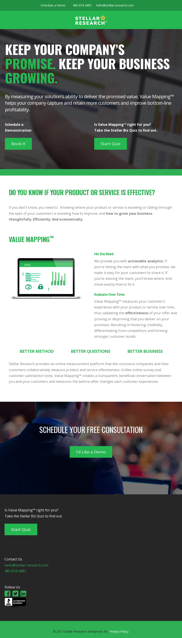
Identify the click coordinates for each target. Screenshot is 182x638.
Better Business (145, 351)
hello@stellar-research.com (26, 565)
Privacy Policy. (119, 631)
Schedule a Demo (53, 5)
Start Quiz (110, 143)
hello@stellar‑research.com (115, 5)
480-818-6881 (82, 5)
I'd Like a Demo (91, 452)
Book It (18, 143)
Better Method (36, 351)
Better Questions (90, 351)
